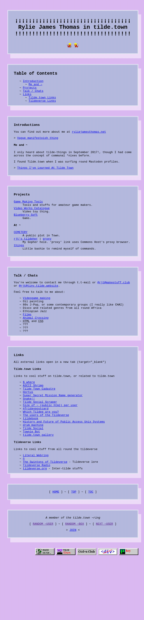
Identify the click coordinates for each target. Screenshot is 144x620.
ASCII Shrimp (33, 422)
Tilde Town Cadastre (39, 426)
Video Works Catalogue (32, 225)
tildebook (30, 462)
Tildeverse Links (42, 110)
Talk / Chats (33, 98)
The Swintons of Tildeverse (45, 512)
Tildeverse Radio (36, 516)
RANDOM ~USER (43, 577)
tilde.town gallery (38, 482)
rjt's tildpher (26, 260)
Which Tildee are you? (41, 454)
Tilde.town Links (42, 106)
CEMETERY (20, 252)
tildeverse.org (35, 520)
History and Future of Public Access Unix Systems (64, 466)
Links (27, 102)
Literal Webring (36, 504)
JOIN (72, 584)
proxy (47, 260)
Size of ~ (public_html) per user (50, 446)
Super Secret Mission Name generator (53, 434)
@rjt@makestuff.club (113, 307)
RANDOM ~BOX (74, 577)
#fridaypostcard (36, 450)
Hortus (28, 430)
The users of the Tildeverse (46, 458)
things (19, 268)
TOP (73, 544)
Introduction (33, 87)
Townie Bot (31, 478)
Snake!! (29, 438)
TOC (90, 544)
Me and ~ (35, 90)
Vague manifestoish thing (37, 149)
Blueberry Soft (26, 233)
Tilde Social (33, 474)
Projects (30, 94)
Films (27, 344)
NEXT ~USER (104, 577)
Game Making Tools (28, 217)
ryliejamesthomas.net (89, 142)
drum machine (33, 470)
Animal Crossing (36, 348)
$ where (29, 418)
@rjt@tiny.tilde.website (38, 311)
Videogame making (36, 325)
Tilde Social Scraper (40, 442)
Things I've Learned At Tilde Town (45, 182)
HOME (55, 544)
